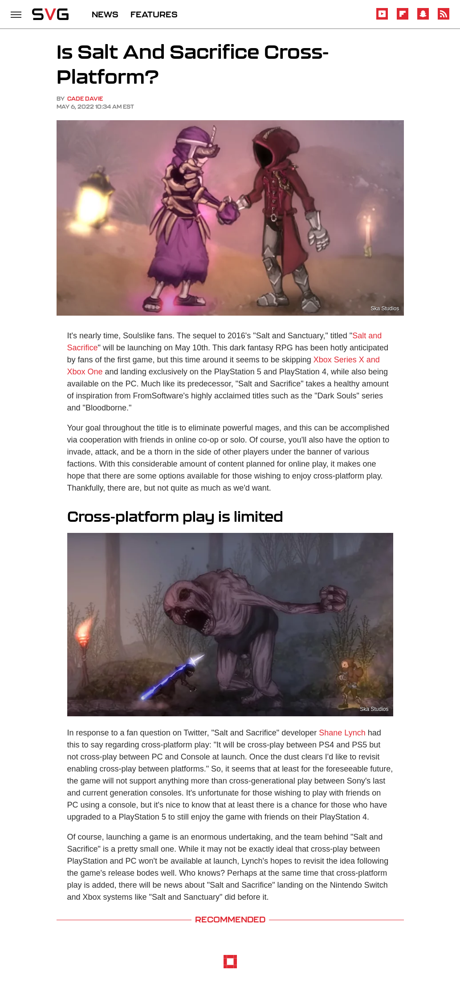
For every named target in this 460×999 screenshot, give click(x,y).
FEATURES (154, 14)
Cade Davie (85, 98)
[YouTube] (382, 18)
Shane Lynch (342, 732)
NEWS (105, 14)
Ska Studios (384, 308)
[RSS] (443, 18)
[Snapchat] (423, 18)
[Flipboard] (402, 18)
